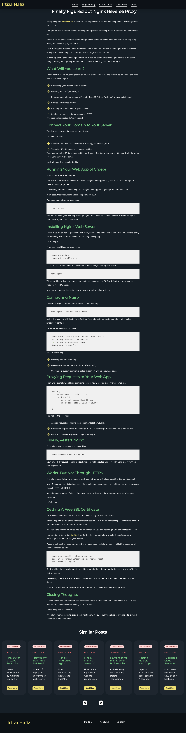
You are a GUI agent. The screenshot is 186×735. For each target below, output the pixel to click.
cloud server (67, 21)
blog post (74, 534)
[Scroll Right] (101, 702)
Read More (12, 687)
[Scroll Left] (85, 702)
